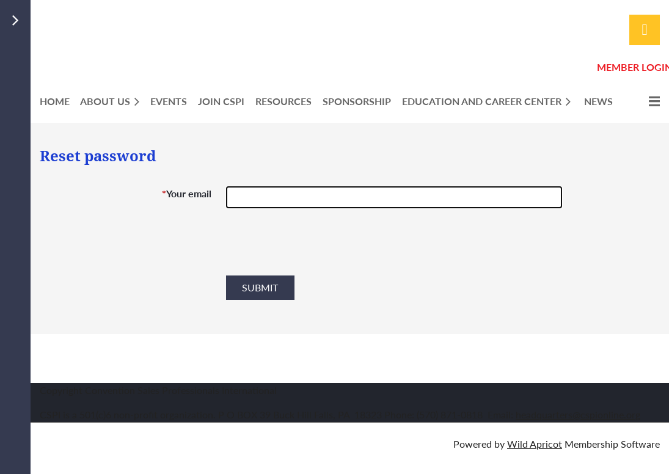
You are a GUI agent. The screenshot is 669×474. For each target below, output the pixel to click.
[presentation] (319, 247)
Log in (644, 30)
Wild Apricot (534, 444)
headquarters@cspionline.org (578, 414)
